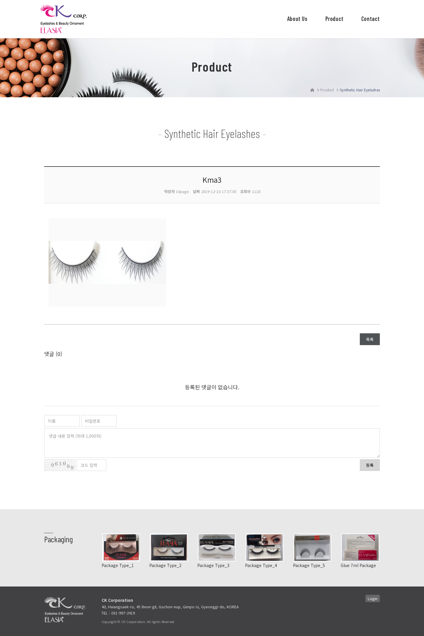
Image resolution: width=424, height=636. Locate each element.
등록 (370, 465)
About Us (297, 18)
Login (372, 598)
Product (334, 18)
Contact (370, 18)
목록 (370, 339)
